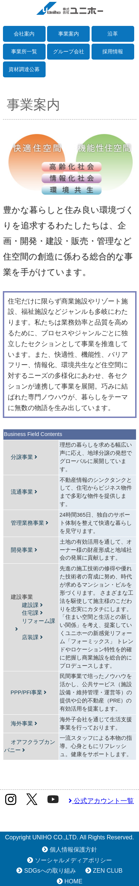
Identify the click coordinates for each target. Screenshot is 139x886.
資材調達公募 (24, 69)
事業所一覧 (24, 51)
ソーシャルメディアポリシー (73, 860)
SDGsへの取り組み (50, 870)
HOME (73, 881)
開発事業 (24, 550)
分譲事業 (24, 457)
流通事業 (24, 492)
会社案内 (24, 34)
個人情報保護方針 (73, 849)
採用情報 (112, 51)
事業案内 (68, 34)
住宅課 (32, 613)
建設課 (32, 605)
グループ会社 (68, 51)
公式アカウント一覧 (101, 801)
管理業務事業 (29, 523)
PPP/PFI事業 (29, 692)
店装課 (32, 637)
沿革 (112, 34)
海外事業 (24, 723)
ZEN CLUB (108, 870)
